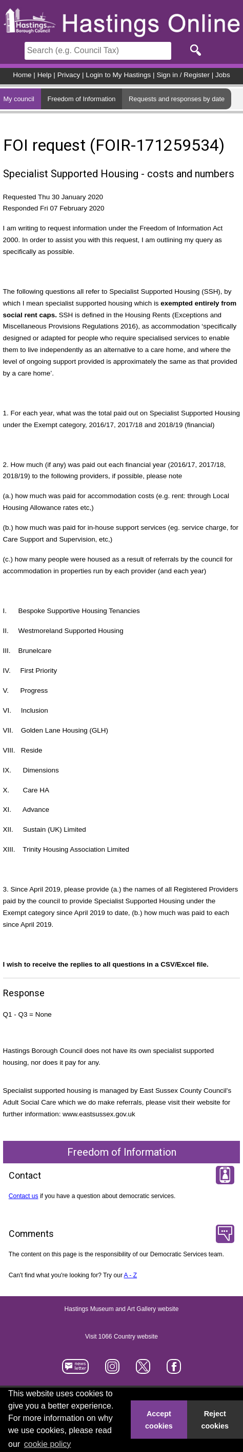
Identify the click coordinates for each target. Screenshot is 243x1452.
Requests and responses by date (177, 99)
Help (44, 75)
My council (18, 99)
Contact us (23, 1196)
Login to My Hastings (118, 75)
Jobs (222, 75)
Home (22, 75)
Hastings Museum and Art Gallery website (122, 1309)
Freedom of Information (81, 99)
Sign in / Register (183, 75)
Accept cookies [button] (159, 1420)
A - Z (130, 1275)
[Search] (98, 51)
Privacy (68, 75)
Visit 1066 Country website (121, 1336)
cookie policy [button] (47, 1444)
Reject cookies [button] (215, 1420)
